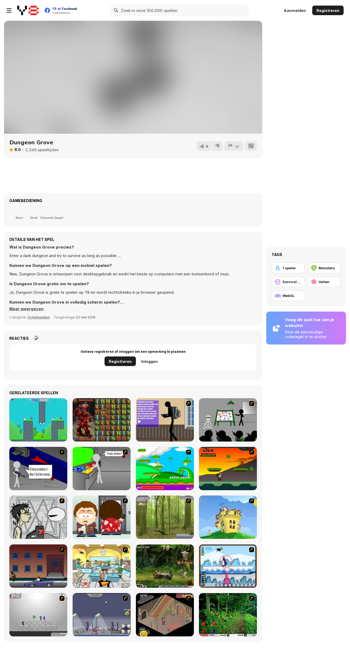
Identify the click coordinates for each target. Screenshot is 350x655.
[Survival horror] (288, 281)
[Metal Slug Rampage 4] (165, 566)
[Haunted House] (165, 614)
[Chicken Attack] (228, 517)
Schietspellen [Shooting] (39, 317)
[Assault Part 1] (228, 420)
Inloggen (149, 361)
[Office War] (102, 566)
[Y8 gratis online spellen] (28, 10)
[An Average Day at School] (165, 420)
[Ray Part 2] (102, 517)
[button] (26, 309)
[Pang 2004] (228, 614)
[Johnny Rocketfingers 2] (38, 517)
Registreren (327, 10)
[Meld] (233, 146)
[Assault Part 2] (38, 468)
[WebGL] (288, 295)
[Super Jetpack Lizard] (38, 420)
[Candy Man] (165, 468)
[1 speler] (288, 268)
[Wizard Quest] (102, 420)
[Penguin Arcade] (228, 566)
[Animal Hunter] (165, 517)
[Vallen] (324, 281)
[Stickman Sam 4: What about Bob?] (38, 614)
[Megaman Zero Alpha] (102, 614)
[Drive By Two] (38, 566)
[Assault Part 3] (102, 468)
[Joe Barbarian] (228, 468)
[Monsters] (324, 268)
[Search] (116, 10)
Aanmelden (295, 10)
